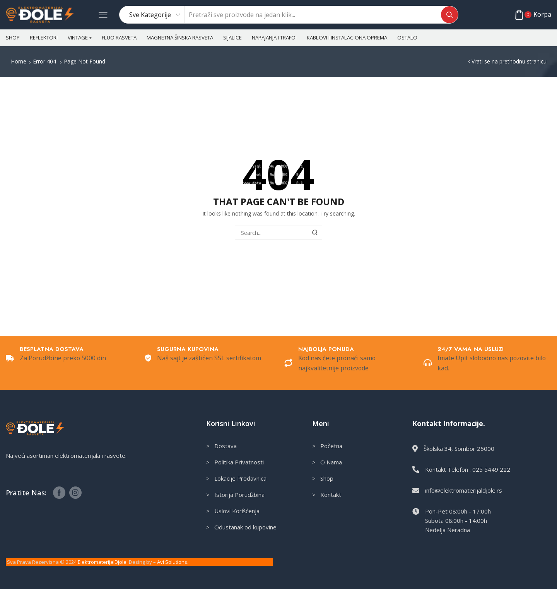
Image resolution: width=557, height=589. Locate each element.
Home (18, 61)
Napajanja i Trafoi (274, 37)
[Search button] (449, 14)
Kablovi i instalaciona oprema (347, 37)
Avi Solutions (172, 561)
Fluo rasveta (119, 37)
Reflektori (44, 37)
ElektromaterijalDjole (102, 561)
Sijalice (232, 37)
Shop (13, 37)
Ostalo (407, 37)
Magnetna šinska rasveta (180, 37)
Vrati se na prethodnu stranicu (509, 61)
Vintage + (80, 37)
